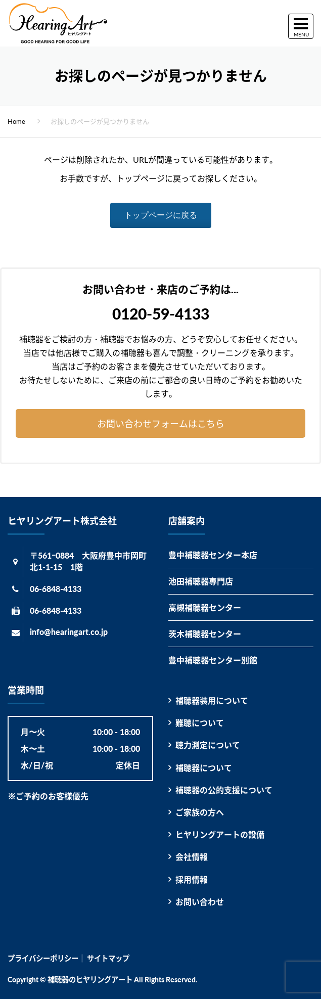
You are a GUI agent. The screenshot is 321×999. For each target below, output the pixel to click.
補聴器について (203, 768)
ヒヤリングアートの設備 (219, 834)
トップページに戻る (160, 215)
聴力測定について (207, 745)
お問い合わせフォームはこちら (160, 423)
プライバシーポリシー (43, 958)
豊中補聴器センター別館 (212, 660)
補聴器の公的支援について (223, 790)
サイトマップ (108, 958)
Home (16, 121)
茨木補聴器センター (204, 634)
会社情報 (191, 856)
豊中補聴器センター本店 (212, 555)
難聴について (199, 723)
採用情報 (191, 879)
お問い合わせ (199, 901)
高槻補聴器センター (204, 607)
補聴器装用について (211, 700)
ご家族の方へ (199, 812)
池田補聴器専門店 (200, 581)
